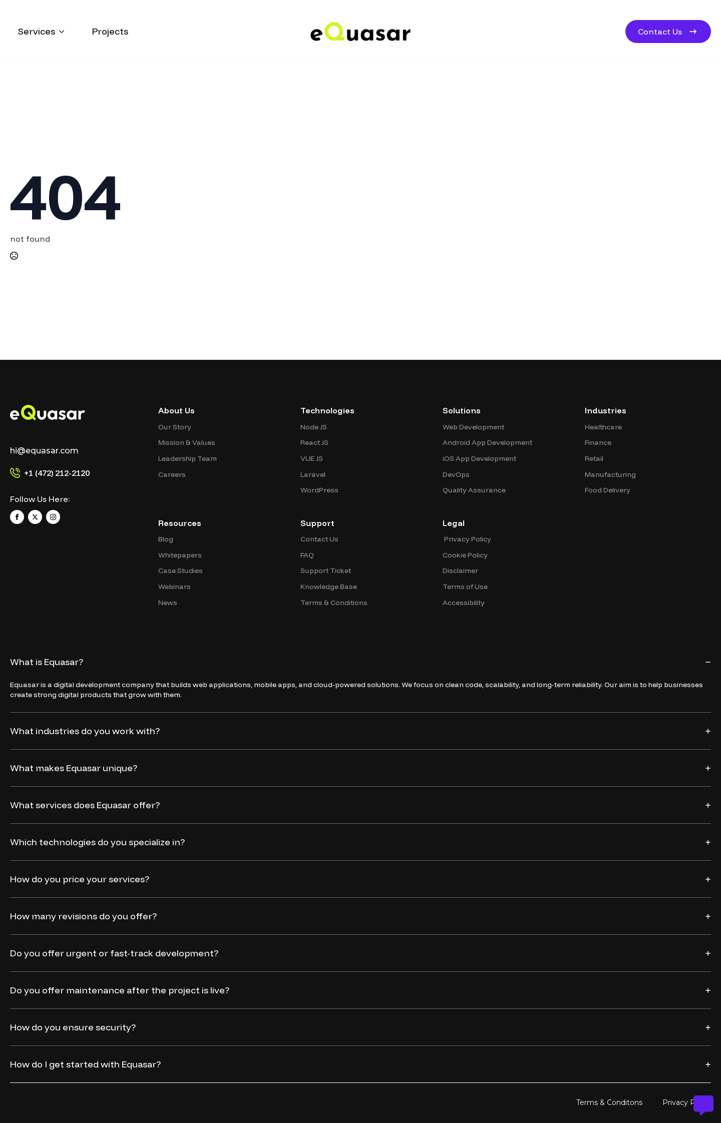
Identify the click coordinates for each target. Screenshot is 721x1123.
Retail (594, 458)
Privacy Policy (686, 1102)
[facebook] (17, 517)
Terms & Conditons (609, 1102)
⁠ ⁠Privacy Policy (467, 538)
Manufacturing (610, 474)
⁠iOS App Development (479, 458)
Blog (165, 538)
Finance (598, 442)
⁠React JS (314, 442)
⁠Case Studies (180, 570)
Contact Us (319, 538)
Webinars (174, 586)
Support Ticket (325, 570)
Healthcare (603, 426)
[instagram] (53, 517)
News (167, 602)
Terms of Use (465, 586)
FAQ (307, 554)
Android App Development (487, 442)
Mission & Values (186, 442)
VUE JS (311, 458)
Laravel (312, 474)
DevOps (456, 474)
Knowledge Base (328, 586)
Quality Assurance (474, 489)
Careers (172, 474)
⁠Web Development (473, 426)
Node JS (313, 426)
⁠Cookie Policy (465, 554)
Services (36, 31)
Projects (110, 31)
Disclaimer (460, 570)
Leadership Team (187, 458)
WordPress (319, 489)
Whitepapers (180, 554)
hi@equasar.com (44, 450)
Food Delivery (607, 489)
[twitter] (35, 517)
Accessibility (464, 602)
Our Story (174, 426)
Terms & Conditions (334, 602)
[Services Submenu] (63, 31)
